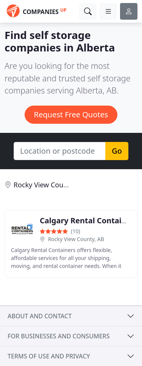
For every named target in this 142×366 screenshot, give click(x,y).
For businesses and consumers (58, 336)
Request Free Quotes (71, 114)
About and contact (40, 316)
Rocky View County (43, 184)
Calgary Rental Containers (89, 220)
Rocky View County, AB (76, 239)
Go (117, 151)
